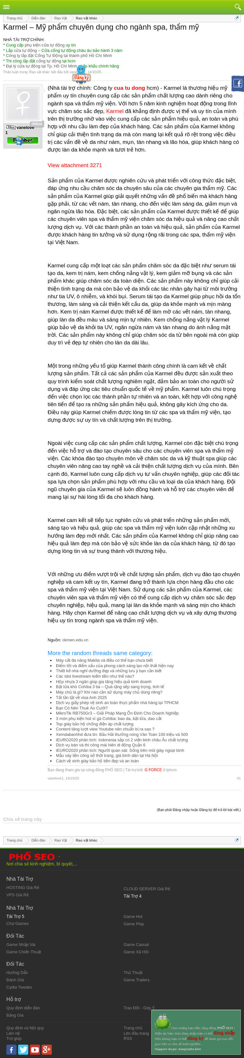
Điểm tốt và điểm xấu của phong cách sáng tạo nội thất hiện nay (115, 665)
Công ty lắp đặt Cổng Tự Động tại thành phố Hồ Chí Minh (59, 55)
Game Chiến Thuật (23, 951)
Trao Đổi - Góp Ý (139, 1007)
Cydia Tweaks (19, 987)
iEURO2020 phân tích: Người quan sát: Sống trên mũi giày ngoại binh (120, 750)
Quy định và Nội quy (25, 1028)
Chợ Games (17, 923)
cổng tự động (48, 61)
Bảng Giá (15, 1015)
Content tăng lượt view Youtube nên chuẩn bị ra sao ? (105, 729)
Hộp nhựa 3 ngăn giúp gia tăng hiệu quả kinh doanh (104, 681)
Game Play (134, 923)
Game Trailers (137, 979)
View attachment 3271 (75, 165)
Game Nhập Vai (20, 944)
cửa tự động (25, 50)
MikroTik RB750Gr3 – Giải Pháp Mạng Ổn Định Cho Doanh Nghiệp (117, 713)
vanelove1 (56, 778)
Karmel (115, 111)
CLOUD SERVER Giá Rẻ (147, 888)
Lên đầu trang (136, 1033)
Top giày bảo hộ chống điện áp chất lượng (94, 724)
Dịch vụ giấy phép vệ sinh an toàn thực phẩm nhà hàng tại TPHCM (117, 702)
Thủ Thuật (133, 972)
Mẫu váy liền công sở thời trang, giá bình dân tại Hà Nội (107, 755)
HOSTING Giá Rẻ (22, 887)
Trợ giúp (14, 1038)
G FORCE (153, 770)
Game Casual (136, 944)
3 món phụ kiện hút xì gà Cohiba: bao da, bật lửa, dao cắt (108, 718)
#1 (239, 778)
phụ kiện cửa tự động (45, 45)
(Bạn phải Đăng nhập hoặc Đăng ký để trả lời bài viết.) (199, 810)
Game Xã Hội (136, 951)
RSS (128, 1038)
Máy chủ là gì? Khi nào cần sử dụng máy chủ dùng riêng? (109, 692)
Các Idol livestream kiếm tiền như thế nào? (95, 676)
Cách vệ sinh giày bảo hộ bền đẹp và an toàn (97, 760)
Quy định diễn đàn (23, 1007)
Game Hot (133, 916)
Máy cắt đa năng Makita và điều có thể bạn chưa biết (104, 660)
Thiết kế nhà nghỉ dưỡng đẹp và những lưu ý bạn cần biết (108, 670)
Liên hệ (13, 1033)
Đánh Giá (15, 979)
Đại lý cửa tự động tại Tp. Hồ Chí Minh (41, 66)
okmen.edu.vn (75, 640)
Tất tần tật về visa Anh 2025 (81, 697)
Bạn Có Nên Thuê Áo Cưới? (82, 708)
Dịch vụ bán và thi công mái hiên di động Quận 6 (101, 745)
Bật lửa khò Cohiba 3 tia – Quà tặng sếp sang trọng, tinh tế (110, 686)
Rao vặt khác (39, 72)
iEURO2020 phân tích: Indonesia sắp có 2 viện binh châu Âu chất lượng (122, 739)
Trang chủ (133, 1028)
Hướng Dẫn (17, 972)
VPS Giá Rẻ (17, 894)
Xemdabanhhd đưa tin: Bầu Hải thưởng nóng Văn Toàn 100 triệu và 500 (122, 734)
